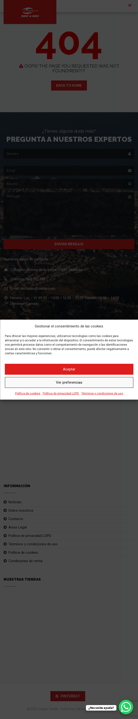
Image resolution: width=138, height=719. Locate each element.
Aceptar (69, 369)
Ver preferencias (69, 382)
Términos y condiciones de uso (102, 393)
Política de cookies (27, 393)
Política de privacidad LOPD (61, 393)
